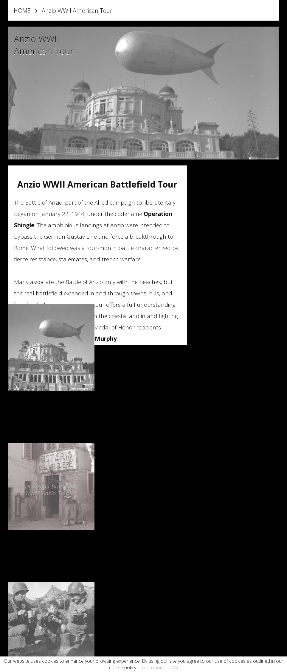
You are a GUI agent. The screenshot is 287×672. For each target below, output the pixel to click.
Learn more (152, 667)
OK (175, 667)
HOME (22, 11)
